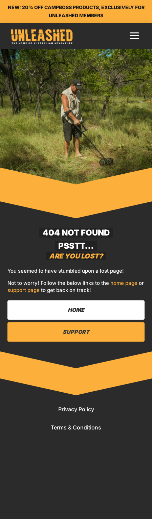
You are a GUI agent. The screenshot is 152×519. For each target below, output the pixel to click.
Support (76, 331)
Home (76, 309)
